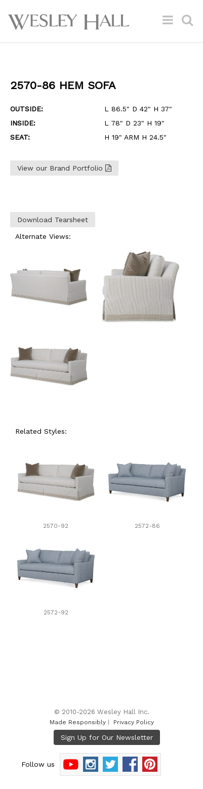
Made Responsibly (78, 722)
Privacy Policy (133, 722)
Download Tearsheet (52, 220)
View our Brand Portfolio (64, 168)
